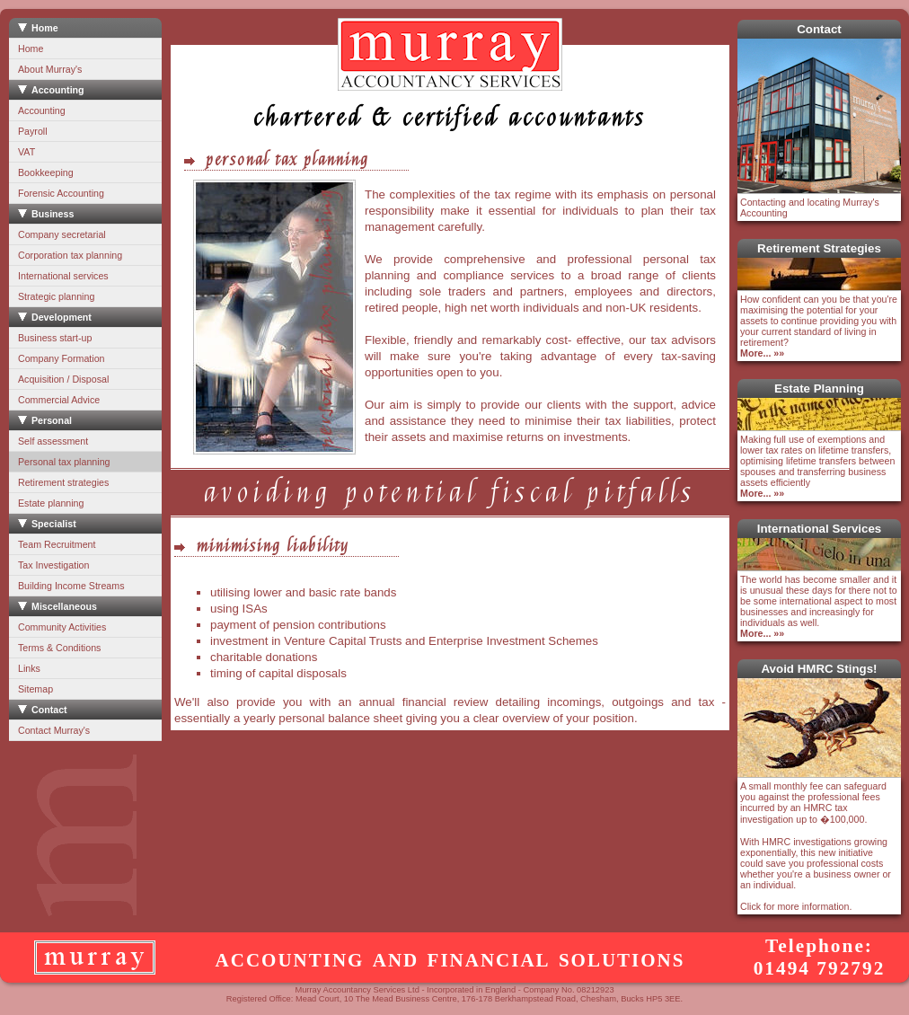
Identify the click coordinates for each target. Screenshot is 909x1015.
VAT (26, 151)
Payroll (33, 131)
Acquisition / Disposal (63, 379)
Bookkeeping (46, 172)
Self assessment (53, 441)
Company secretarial (62, 234)
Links (29, 668)
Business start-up (55, 337)
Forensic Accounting (61, 193)
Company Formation (61, 358)
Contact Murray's (54, 730)
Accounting (42, 110)
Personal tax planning (64, 461)
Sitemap (35, 689)
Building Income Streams (71, 585)
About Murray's (50, 69)
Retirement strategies (63, 482)
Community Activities (62, 627)
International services (63, 275)
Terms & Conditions (59, 647)
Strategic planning (56, 296)
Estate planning (51, 503)
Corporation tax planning (70, 255)
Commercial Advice (59, 399)
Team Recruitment (56, 544)
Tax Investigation (53, 565)
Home (30, 48)
